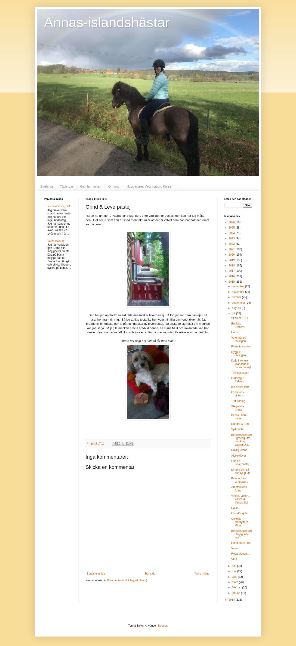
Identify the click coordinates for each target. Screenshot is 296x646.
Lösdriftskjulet (239, 513)
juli (234, 313)
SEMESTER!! (239, 318)
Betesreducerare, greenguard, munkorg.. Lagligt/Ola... (241, 439)
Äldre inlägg (202, 573)
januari (236, 593)
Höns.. (235, 332)
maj (234, 571)
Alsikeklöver (238, 455)
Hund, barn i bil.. (241, 542)
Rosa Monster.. (240, 553)
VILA (234, 559)
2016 (232, 276)
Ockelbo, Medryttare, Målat (240, 522)
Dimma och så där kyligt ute (240, 471)
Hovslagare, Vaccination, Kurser (149, 186)
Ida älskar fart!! (240, 387)
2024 (232, 233)
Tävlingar (66, 186)
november (238, 292)
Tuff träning (238, 401)
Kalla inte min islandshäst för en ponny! (241, 364)
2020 (232, 254)
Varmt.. (235, 548)
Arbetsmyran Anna (239, 488)
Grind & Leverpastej (240, 462)
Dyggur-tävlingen (238, 353)
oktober (237, 297)
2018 (232, 265)
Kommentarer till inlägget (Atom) (127, 580)
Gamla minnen (90, 186)
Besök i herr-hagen (239, 417)
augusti (237, 308)
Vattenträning (55, 240)
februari (237, 587)
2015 (232, 281)
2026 (232, 222)
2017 (232, 270)
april (235, 576)
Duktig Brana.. (240, 450)
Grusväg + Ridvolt (237, 380)
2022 (232, 243)
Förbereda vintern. (237, 394)
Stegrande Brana (237, 408)
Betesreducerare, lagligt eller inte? (241, 534)
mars (235, 582)
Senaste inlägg (96, 573)
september (239, 302)
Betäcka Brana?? (238, 325)
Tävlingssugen (240, 372)
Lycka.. (235, 508)
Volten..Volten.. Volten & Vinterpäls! (240, 499)
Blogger (162, 625)
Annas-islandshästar (107, 22)
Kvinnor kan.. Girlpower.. (239, 480)
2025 (232, 227)
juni (234, 566)
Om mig (114, 186)
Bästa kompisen (241, 346)
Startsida (46, 186)
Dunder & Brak (240, 424)
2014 (232, 599)
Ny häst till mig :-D (58, 206)
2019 (232, 260)
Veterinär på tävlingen (238, 339)
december (238, 286)
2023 (232, 238)
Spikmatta (237, 429)
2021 (232, 249)
